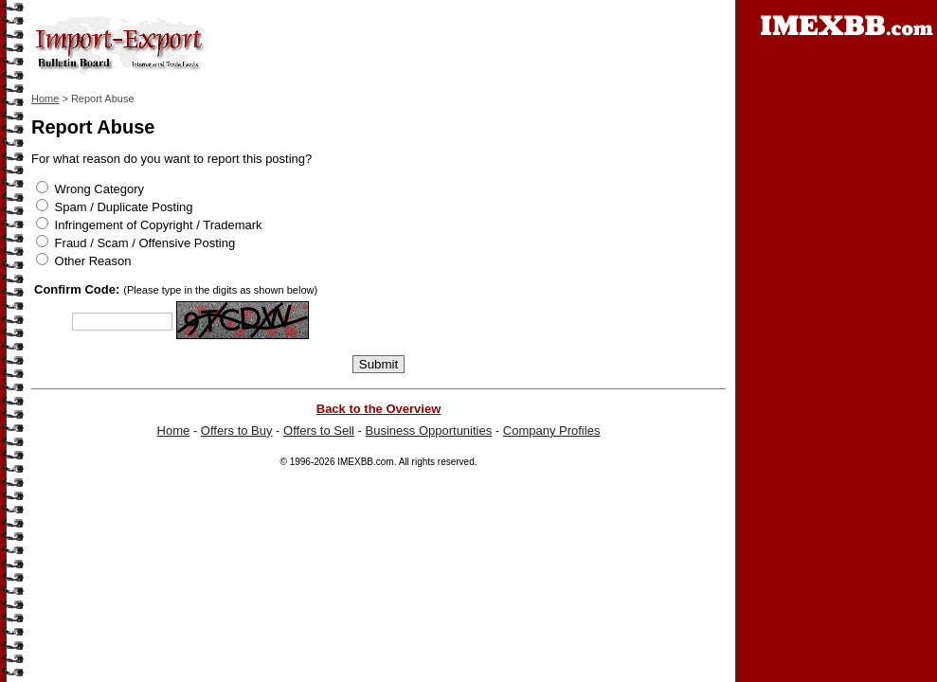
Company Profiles (552, 430)
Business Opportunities (429, 430)
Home (45, 98)
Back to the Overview (378, 409)
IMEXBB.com (365, 462)
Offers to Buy (237, 430)
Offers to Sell (318, 430)
